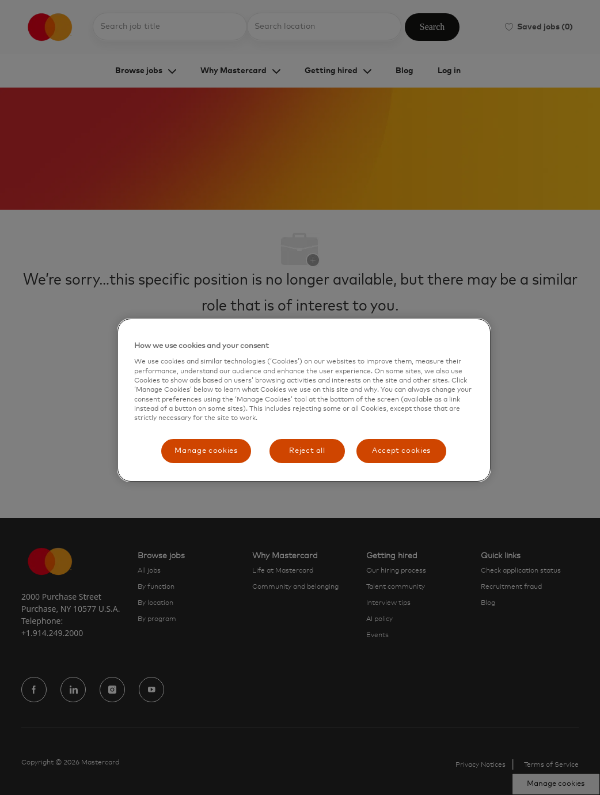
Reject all (307, 451)
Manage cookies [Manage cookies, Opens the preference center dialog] (205, 451)
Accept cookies (401, 451)
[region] (304, 400)
